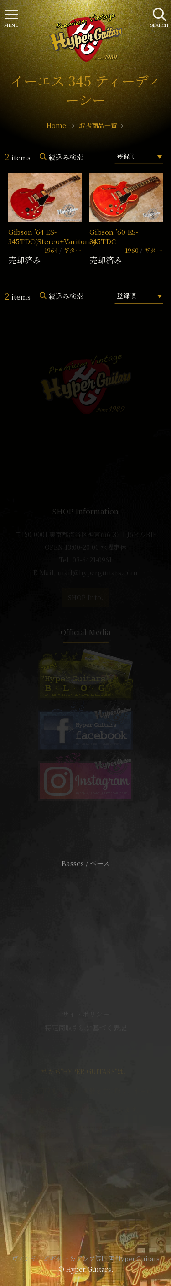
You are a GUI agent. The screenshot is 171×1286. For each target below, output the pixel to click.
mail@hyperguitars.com (97, 572)
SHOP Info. (85, 597)
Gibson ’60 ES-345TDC (113, 236)
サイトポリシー (85, 1014)
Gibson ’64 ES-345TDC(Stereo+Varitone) (52, 236)
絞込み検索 (66, 157)
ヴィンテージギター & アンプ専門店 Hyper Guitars (86, 1258)
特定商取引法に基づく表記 (86, 1027)
